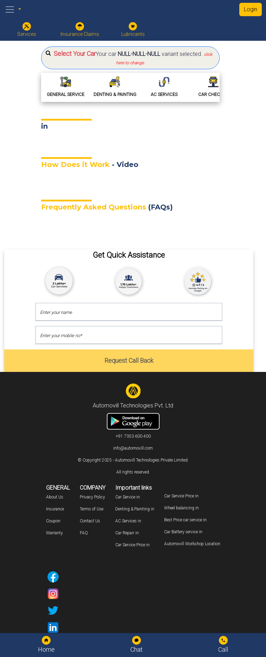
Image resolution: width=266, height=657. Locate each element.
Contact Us (90, 520)
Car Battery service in (183, 531)
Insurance (55, 509)
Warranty (54, 532)
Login (250, 9)
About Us (54, 497)
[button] (130, 57)
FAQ (84, 532)
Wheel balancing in (181, 507)
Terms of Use (91, 509)
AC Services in (128, 520)
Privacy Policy (92, 497)
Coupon (53, 520)
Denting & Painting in (134, 509)
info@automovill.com (133, 448)
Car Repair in (127, 532)
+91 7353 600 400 (133, 436)
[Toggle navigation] (9, 9)
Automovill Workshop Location (192, 543)
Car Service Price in (132, 544)
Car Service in (127, 497)
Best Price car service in (185, 519)
